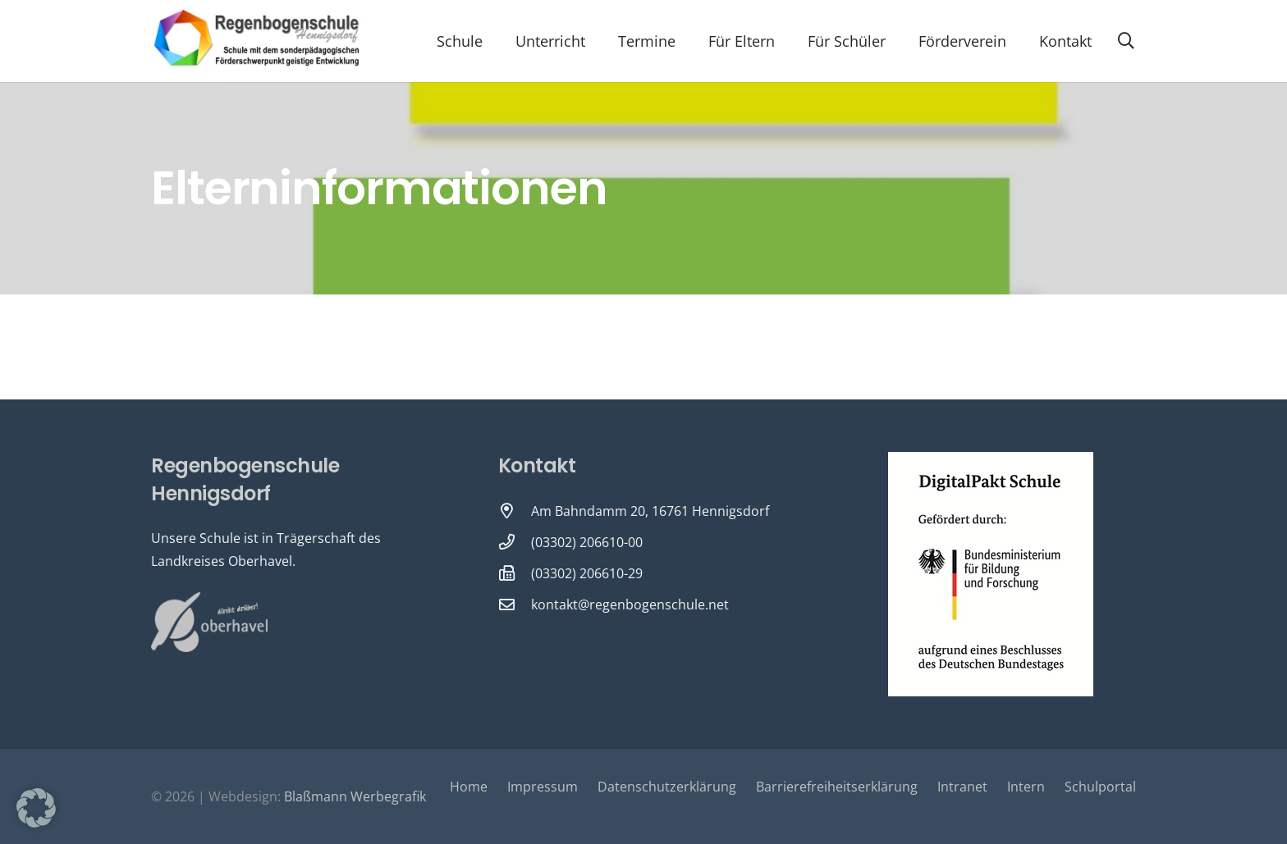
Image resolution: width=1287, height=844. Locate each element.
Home (469, 787)
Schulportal (1100, 787)
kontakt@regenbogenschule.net (630, 604)
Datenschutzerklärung (667, 787)
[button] (1126, 41)
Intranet (962, 787)
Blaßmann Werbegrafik (355, 796)
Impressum (542, 787)
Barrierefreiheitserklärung (837, 787)
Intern (1026, 787)
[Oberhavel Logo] (209, 622)
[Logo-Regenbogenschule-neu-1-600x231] (257, 41)
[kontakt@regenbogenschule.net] (514, 604)
